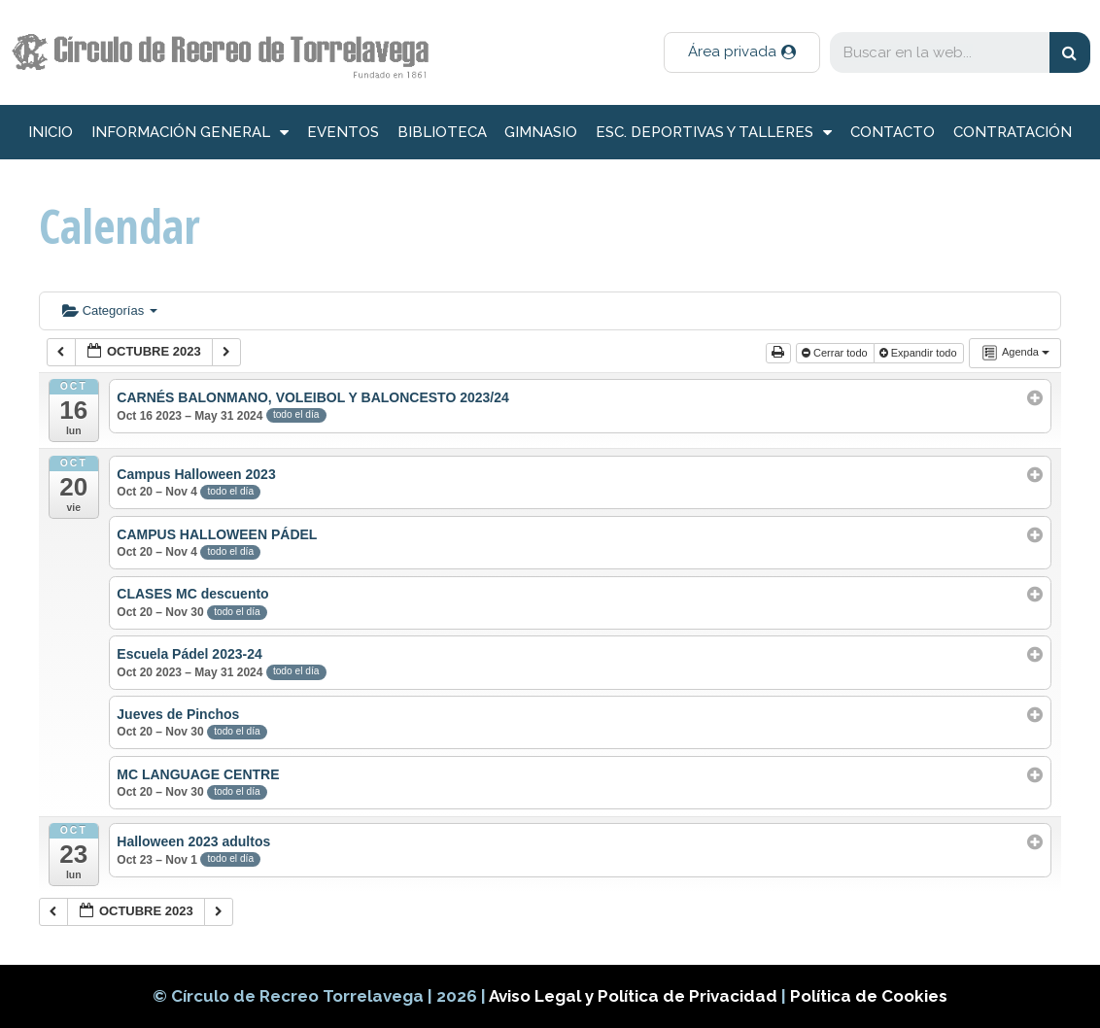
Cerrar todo (836, 353)
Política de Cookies (868, 996)
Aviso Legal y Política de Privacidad (635, 996)
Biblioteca (442, 132)
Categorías (109, 310)
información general (190, 133)
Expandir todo (919, 353)
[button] (742, 52)
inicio (50, 132)
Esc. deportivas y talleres (714, 133)
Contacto (892, 132)
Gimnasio (540, 132)
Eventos (343, 132)
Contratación (1012, 132)
